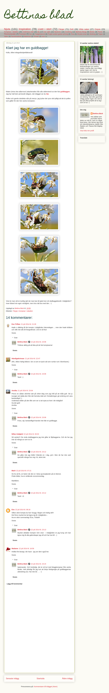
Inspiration (25, 29)
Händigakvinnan (18, 358)
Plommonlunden (10, 34)
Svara (14, 333)
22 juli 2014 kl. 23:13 (38, 530)
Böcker (92, 32)
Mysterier (57, 32)
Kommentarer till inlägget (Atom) (45, 686)
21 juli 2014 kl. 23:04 (25, 390)
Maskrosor (27, 36)
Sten (30, 34)
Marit (14, 471)
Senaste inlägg (12, 678)
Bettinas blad (38, 16)
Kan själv (47, 32)
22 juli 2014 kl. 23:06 (38, 342)
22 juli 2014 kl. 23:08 (38, 417)
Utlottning (92, 34)
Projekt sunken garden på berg (58, 34)
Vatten (6, 36)
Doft (71, 29)
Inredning (68, 32)
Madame (15, 548)
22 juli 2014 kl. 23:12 (38, 452)
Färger (61, 29)
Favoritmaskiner (16, 36)
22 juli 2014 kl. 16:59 (26, 548)
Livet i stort (45, 29)
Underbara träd (28, 32)
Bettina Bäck (23, 342)
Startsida (40, 678)
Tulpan (100, 34)
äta (38, 32)
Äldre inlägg (67, 678)
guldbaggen (65, 92)
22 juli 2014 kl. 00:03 (31, 434)
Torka (72, 34)
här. (47, 94)
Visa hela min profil (87, 131)
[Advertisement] (39, 656)
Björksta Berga (81, 32)
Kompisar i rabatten (11, 32)
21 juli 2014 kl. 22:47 (32, 358)
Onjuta (97, 29)
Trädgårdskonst (40, 34)
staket (43, 36)
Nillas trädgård (17, 434)
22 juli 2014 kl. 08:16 (22, 510)
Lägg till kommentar (14, 584)
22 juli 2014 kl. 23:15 (38, 564)
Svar (16, 338)
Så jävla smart (82, 34)
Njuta (7, 29)
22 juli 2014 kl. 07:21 (23, 471)
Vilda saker (84, 29)
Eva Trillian (16, 324)
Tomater (36, 36)
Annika (14, 390)
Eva (13, 510)
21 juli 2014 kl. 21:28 (28, 324)
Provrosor (22, 34)
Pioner (100, 32)
